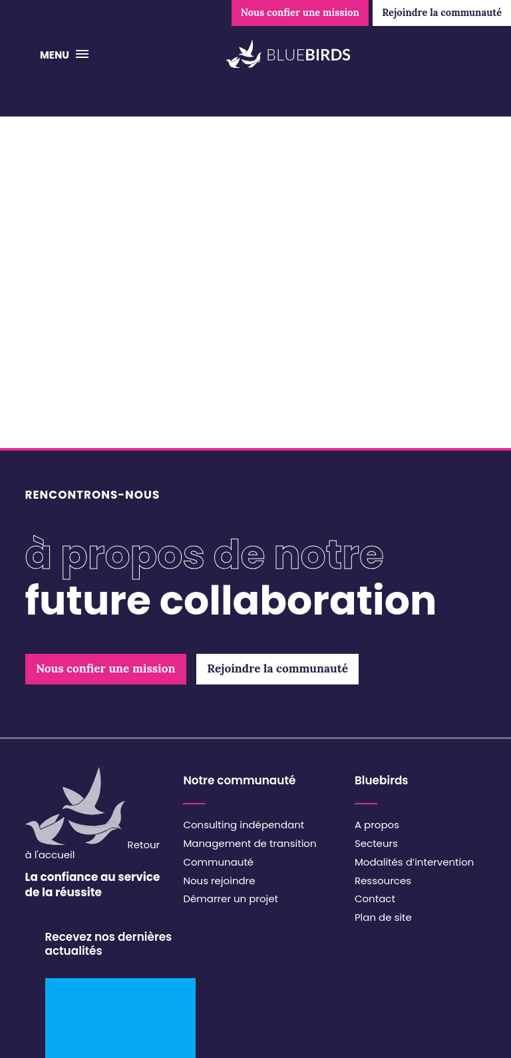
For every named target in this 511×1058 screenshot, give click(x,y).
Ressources (383, 881)
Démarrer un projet (230, 899)
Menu (55, 55)
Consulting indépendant (243, 825)
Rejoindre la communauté (442, 12)
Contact (375, 899)
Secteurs (376, 843)
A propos (377, 825)
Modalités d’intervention (414, 862)
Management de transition (249, 843)
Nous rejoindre (219, 881)
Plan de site (383, 917)
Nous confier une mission (300, 12)
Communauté (218, 862)
